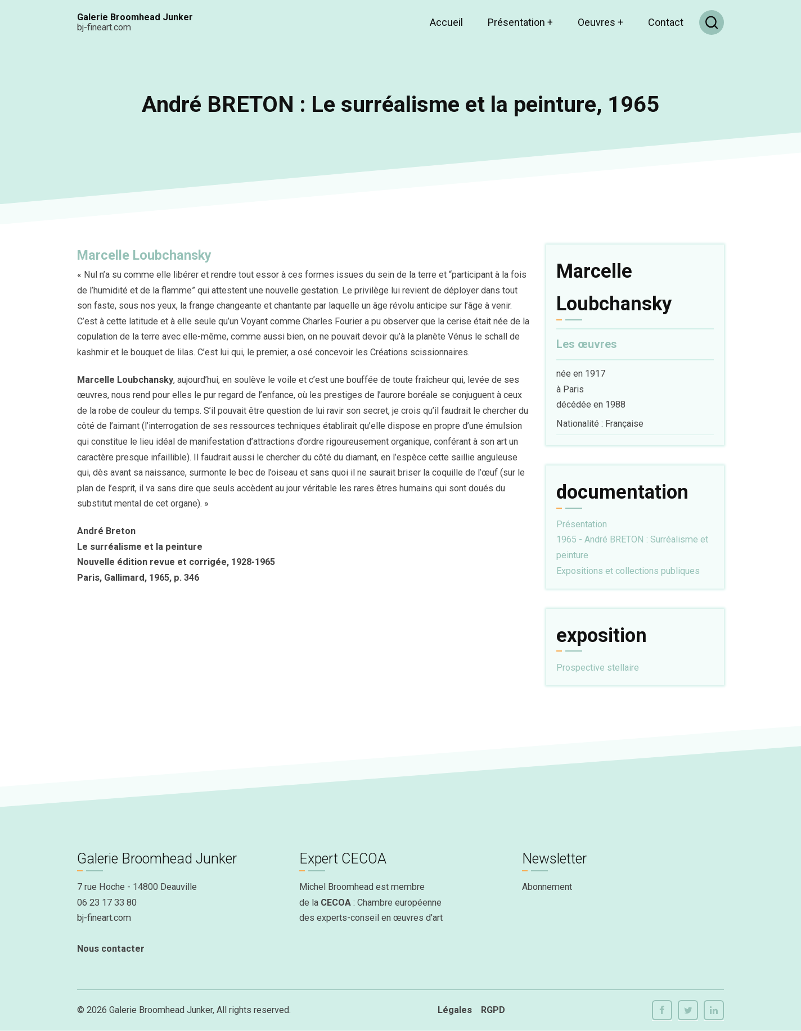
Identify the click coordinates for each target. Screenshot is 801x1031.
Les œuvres (586, 344)
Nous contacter (111, 948)
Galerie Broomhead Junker (135, 17)
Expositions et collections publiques (628, 571)
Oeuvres (600, 22)
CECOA (336, 902)
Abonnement (547, 886)
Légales (455, 1010)
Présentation (520, 22)
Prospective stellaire (597, 667)
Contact (665, 22)
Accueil (446, 22)
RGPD (493, 1010)
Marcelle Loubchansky (144, 255)
